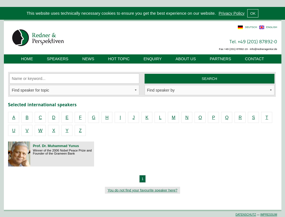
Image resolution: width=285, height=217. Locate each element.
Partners (220, 59)
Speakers (58, 59)
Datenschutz (246, 214)
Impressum (268, 214)
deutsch (251, 27)
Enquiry (152, 59)
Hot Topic (119, 59)
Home (27, 59)
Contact (254, 59)
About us (186, 59)
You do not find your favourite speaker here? (142, 190)
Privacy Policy (231, 13)
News (88, 59)
